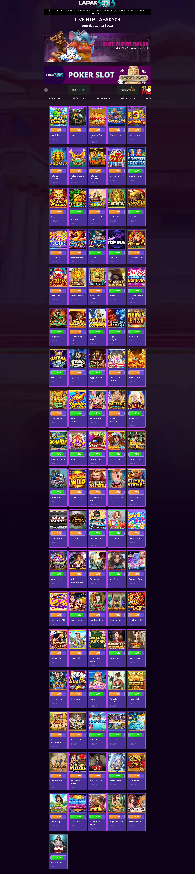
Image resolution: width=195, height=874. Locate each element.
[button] (149, 90)
